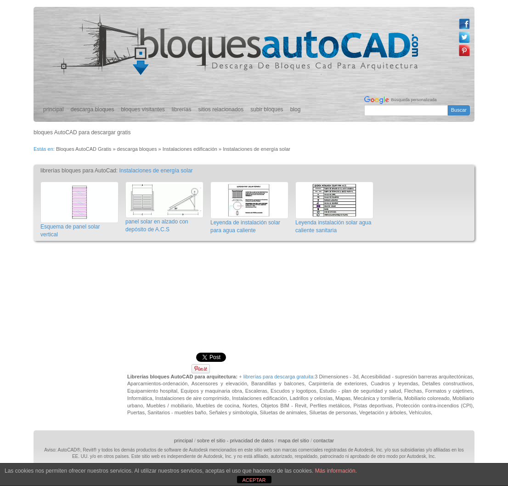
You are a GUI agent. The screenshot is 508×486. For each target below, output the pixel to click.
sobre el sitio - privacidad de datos (235, 440)
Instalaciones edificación (190, 149)
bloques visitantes (142, 109)
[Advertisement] (256, 267)
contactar (323, 440)
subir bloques (266, 109)
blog (295, 109)
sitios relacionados (221, 109)
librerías (182, 109)
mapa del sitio (293, 440)
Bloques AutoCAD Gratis (83, 149)
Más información (335, 471)
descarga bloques (92, 109)
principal (53, 109)
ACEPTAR (253, 480)
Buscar (459, 110)
